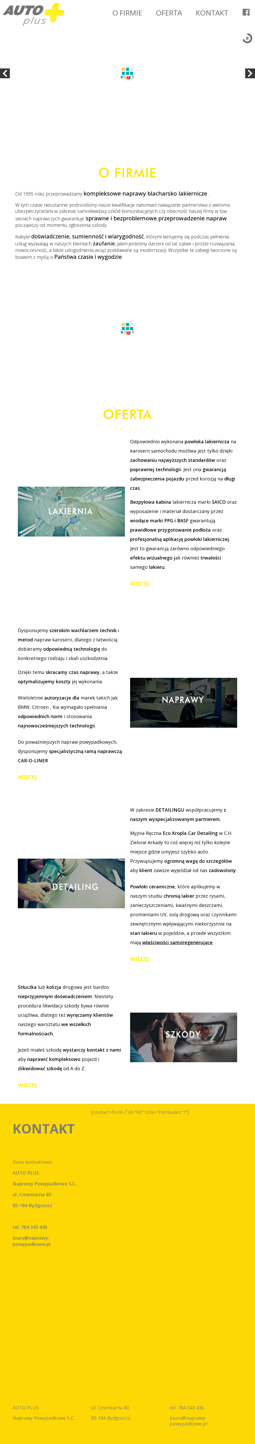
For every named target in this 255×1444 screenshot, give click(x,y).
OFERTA (169, 12)
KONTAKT (212, 12)
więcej (139, 583)
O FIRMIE (127, 12)
